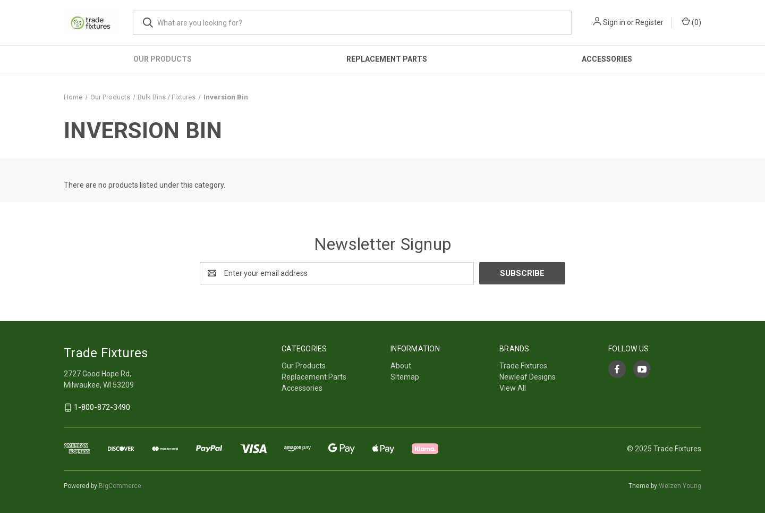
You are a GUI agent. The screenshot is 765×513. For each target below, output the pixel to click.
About (400, 365)
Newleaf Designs (527, 377)
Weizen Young (680, 486)
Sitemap (404, 377)
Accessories (607, 59)
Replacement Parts (386, 59)
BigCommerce (120, 486)
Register (649, 22)
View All (512, 388)
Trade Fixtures (523, 365)
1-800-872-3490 (102, 408)
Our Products (162, 59)
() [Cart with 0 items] (691, 22)
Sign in (614, 22)
